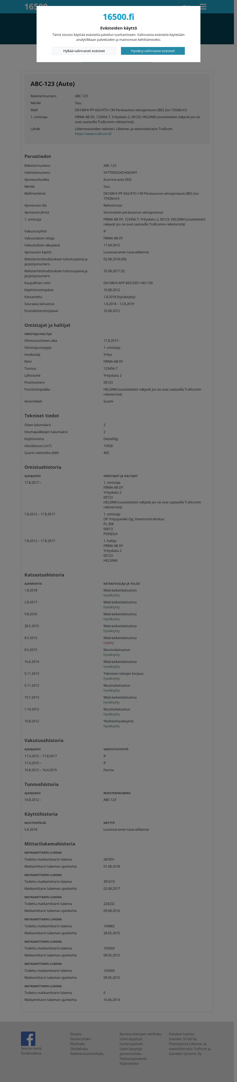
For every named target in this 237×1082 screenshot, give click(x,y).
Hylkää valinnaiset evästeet (84, 51)
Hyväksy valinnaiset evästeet (153, 51)
